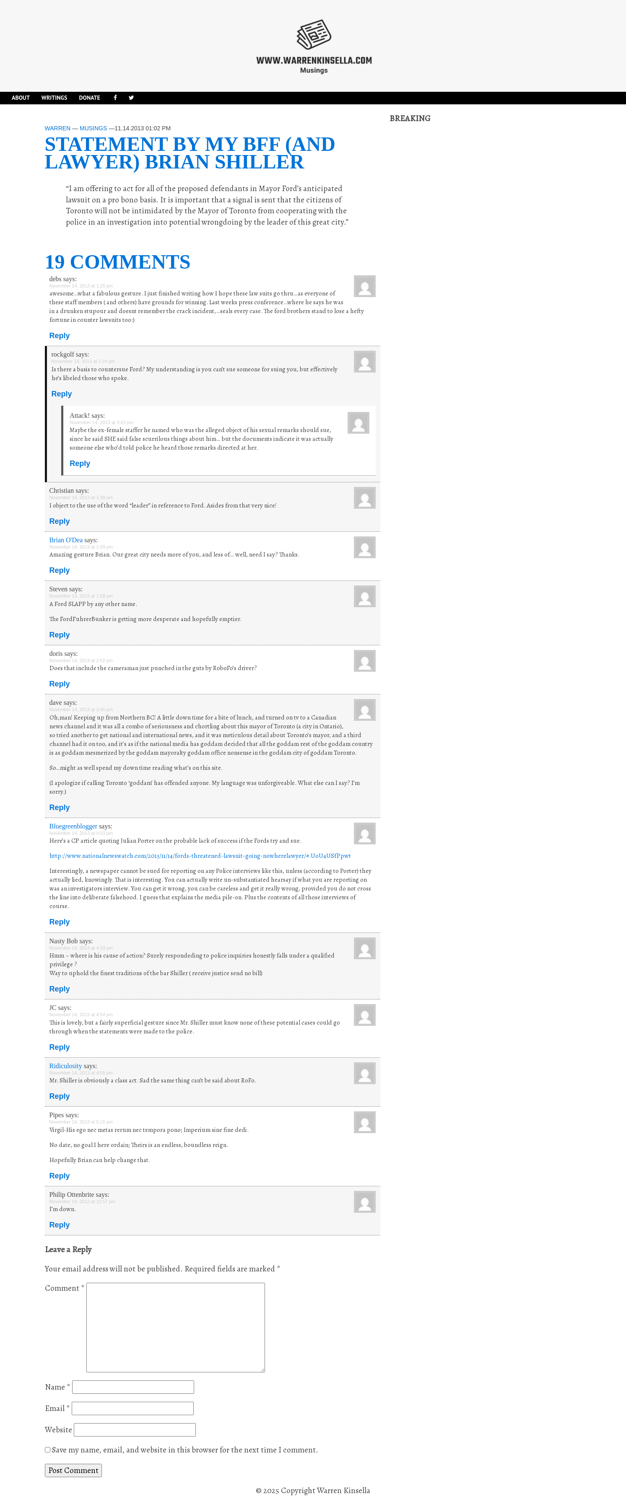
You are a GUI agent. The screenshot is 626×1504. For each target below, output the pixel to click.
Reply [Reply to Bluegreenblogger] (59, 922)
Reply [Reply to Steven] (59, 635)
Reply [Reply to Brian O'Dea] (59, 570)
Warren (58, 128)
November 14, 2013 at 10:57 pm (82, 1201)
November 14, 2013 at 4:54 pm (81, 1014)
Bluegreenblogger (73, 826)
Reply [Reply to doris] (59, 684)
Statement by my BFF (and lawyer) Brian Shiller (190, 153)
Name (57, 1387)
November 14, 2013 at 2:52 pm (81, 660)
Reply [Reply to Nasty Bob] (59, 989)
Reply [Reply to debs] (59, 335)
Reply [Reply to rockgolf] (62, 394)
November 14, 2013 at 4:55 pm (81, 1072)
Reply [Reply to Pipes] (59, 1176)
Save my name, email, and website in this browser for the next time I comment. (185, 1449)
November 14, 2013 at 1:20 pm (81, 285)
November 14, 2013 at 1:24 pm (83, 361)
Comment (65, 1288)
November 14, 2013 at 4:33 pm (81, 947)
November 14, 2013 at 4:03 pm (81, 833)
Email (57, 1408)
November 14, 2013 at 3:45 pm (81, 709)
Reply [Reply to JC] (59, 1047)
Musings (93, 128)
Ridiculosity (65, 1065)
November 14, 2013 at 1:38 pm (81, 497)
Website (58, 1429)
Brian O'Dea (66, 540)
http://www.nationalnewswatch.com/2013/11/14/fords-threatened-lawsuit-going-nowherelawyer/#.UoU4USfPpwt (200, 856)
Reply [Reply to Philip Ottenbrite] (59, 1225)
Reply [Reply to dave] (59, 807)
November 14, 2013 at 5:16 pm (81, 1121)
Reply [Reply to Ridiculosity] (59, 1096)
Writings (55, 97)
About (21, 97)
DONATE (89, 97)
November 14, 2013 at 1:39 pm (81, 546)
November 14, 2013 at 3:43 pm (101, 422)
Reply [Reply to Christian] (59, 521)
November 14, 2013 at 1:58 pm (81, 595)
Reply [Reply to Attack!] (80, 463)
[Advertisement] (452, 250)
